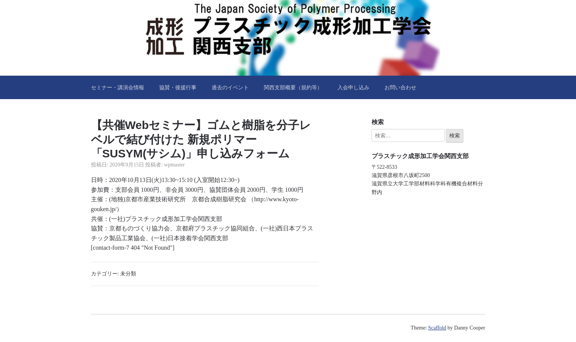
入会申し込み (353, 87)
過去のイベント (230, 87)
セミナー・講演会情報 (117, 87)
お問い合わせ (400, 87)
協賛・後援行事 (177, 87)
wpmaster (174, 165)
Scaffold (437, 328)
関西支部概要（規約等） (293, 87)
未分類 (128, 274)
